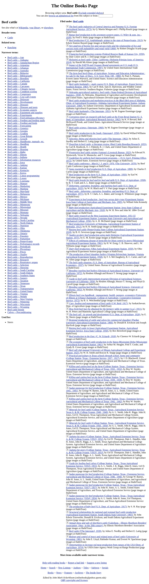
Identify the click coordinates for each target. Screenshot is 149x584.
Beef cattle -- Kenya (16, 173)
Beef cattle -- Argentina (18, 65)
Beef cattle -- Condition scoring (22, 91)
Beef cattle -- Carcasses (18, 86)
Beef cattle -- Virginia (17, 294)
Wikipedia (23, 27)
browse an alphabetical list (61, 15)
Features (68, 572)
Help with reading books (53, 563)
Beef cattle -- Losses (16, 178)
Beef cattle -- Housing (17, 149)
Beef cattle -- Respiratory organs (22, 262)
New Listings (64, 567)
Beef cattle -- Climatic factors (21, 89)
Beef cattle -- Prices (16, 252)
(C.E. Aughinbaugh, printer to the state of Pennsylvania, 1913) (106, 40)
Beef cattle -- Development (20, 102)
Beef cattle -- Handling (18, 144)
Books (51, 572)
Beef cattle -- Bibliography (19, 76)
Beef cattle (78, 21)
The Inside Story (93, 572)
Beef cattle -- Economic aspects (22, 110)
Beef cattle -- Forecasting (19, 126)
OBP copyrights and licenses (74, 580)
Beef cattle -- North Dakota (20, 223)
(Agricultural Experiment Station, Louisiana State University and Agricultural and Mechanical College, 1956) (104, 218)
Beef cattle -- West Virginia (20, 299)
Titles (86, 567)
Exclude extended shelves (91, 13)
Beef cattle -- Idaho (16, 152)
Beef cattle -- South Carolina (20, 270)
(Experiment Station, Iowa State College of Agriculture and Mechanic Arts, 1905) (105, 200)
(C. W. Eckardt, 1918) (92, 336)
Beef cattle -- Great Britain (19, 136)
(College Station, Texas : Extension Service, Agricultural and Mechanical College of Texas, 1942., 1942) (105, 400)
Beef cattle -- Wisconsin (18, 304)
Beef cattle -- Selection (18, 265)
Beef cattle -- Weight (17, 296)
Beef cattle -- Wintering (18, 302)
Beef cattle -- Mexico (17, 196)
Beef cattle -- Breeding (18, 78)
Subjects (95, 567)
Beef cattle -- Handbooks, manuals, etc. (25, 141)
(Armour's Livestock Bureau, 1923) (100, 152)
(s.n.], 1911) (105, 309)
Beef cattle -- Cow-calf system (21, 97)
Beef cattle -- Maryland (18, 191)
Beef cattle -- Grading (17, 133)
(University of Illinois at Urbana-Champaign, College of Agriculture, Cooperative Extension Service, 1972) (106, 298)
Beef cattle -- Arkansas (18, 68)
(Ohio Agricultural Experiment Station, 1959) (101, 249)
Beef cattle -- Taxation (17, 281)
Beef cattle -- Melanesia (18, 194)
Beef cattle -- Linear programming (23, 175)
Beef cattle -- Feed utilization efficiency (26, 118)
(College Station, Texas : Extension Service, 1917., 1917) (103, 357)
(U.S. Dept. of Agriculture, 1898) (101, 169)
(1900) (103, 47)
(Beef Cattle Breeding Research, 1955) (107, 144)
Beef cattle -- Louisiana (18, 181)
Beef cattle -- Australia (18, 70)
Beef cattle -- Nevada (17, 217)
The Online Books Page (74, 5)
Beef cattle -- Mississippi (19, 207)
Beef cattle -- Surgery (17, 278)
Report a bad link (76, 563)
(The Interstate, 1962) (98, 138)
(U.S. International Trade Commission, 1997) (102, 66)
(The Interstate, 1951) (90, 111)
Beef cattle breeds (15, 309)
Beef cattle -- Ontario (17, 233)
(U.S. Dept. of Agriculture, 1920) (104, 314)
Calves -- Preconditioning (19, 312)
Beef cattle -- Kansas (17, 168)
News (59, 572)
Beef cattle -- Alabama (17, 60)
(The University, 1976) (102, 163)
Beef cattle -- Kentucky (18, 170)
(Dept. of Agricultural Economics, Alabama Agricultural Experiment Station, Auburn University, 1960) (106, 103)
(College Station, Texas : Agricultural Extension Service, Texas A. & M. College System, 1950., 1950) (105, 424)
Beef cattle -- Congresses (19, 94)
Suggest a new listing (97, 563)
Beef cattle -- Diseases (17, 104)
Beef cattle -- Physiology (19, 249)
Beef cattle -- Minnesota (18, 204)
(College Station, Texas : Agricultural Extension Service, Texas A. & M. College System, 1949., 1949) (105, 411)
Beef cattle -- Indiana (17, 157)
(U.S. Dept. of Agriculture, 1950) (98, 174)
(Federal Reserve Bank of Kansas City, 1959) (106, 54)
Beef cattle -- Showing (17, 267)
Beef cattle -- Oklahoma (18, 231)
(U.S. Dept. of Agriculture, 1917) (98, 506)
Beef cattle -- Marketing (18, 186)
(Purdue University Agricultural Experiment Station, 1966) (102, 321)
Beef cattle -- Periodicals (19, 246)
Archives (79, 572)
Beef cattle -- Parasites (17, 236)
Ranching (11, 47)
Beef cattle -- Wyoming (18, 307)
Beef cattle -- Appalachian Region (23, 62)
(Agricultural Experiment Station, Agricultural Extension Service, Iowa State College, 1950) (102, 329)
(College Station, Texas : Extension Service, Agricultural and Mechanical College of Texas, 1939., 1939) (105, 378)
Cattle (10, 37)
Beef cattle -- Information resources (24, 160)
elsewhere (48, 27)
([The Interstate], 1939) (85, 531)
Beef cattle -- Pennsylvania (20, 241)
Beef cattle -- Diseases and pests (22, 107)
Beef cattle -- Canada (17, 83)
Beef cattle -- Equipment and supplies (24, 112)
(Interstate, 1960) (86, 127)
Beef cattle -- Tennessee (18, 283)
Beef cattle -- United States (20, 291)
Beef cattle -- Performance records (23, 244)
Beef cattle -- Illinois (17, 154)
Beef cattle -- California (18, 81)
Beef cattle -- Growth (17, 139)
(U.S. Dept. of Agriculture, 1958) (107, 180)
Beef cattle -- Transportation (20, 288)
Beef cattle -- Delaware (18, 99)
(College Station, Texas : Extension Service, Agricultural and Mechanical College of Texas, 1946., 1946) (105, 475)
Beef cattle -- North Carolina (20, 220)
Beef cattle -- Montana (17, 212)
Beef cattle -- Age (15, 57)
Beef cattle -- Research (18, 260)
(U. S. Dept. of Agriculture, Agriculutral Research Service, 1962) (104, 118)
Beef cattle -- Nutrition (18, 225)
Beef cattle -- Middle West (19, 202)
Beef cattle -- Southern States (21, 275)
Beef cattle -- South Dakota (20, 273)
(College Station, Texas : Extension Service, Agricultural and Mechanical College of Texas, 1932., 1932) (105, 367)
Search (52, 567)
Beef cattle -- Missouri (17, 210)
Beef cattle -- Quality (17, 254)
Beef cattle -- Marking (17, 189)
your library (34, 27)
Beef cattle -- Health (16, 147)
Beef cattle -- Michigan (18, 199)
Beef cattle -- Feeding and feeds (22, 123)
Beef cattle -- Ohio (16, 228)
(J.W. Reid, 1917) (98, 303)
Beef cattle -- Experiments (19, 115)
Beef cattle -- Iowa (16, 162)
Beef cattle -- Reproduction (20, 257)
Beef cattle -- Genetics (17, 128)
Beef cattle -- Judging (17, 165)
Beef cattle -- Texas (16, 286)
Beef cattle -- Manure (17, 183)
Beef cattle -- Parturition (18, 238)
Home (43, 567)
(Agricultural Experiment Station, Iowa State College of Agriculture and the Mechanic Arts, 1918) (104, 209)
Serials (105, 567)
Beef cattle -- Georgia (17, 131)
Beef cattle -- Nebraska (18, 215)
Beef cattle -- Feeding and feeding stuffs (26, 120)
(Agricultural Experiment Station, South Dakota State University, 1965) (101, 513)
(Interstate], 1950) (94, 133)
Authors (77, 567)
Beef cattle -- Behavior (18, 73)
